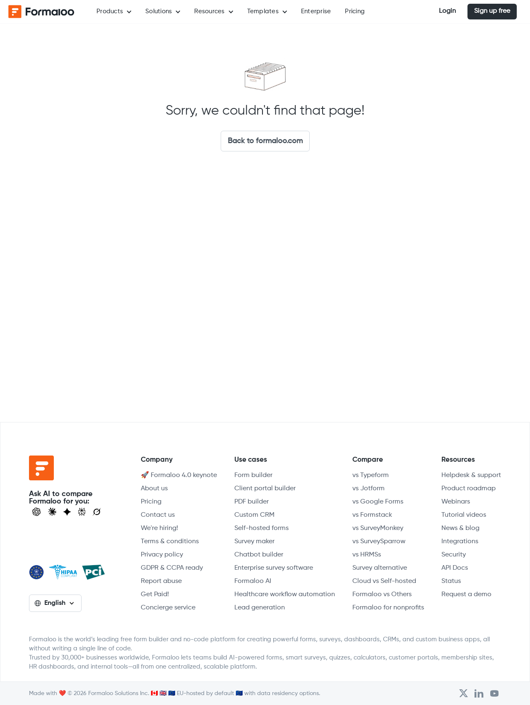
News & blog (460, 528)
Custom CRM (254, 515)
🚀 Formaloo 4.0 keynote (179, 475)
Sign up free (492, 11)
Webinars (455, 502)
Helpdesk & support (471, 475)
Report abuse (161, 581)
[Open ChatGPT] (36, 511)
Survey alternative (379, 568)
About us (154, 488)
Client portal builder (265, 488)
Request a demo (466, 594)
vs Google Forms (377, 502)
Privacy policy (162, 555)
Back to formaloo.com (265, 141)
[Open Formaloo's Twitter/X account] (463, 693)
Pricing (355, 11)
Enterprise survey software (273, 568)
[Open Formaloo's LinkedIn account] (479, 693)
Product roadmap (468, 488)
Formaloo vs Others (382, 594)
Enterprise (316, 11)
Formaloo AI (252, 581)
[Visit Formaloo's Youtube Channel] (494, 693)
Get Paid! (155, 594)
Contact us (158, 515)
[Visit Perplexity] (82, 511)
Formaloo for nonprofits (388, 607)
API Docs (454, 568)
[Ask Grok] (97, 511)
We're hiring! (159, 528)
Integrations (459, 541)
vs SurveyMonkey (377, 528)
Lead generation (259, 607)
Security (453, 555)
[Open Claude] (52, 511)
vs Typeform (370, 475)
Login (447, 11)
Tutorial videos (463, 515)
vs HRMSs (366, 555)
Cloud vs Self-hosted (384, 581)
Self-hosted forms (261, 528)
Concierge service (168, 607)
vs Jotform (368, 488)
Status (451, 581)
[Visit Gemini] (67, 511)
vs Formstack (372, 515)
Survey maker (254, 541)
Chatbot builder (258, 555)
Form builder (253, 475)
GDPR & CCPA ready (172, 568)
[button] (114, 11)
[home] (41, 11)
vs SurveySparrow (378, 541)
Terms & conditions (170, 541)
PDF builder (251, 502)
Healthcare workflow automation (284, 594)
